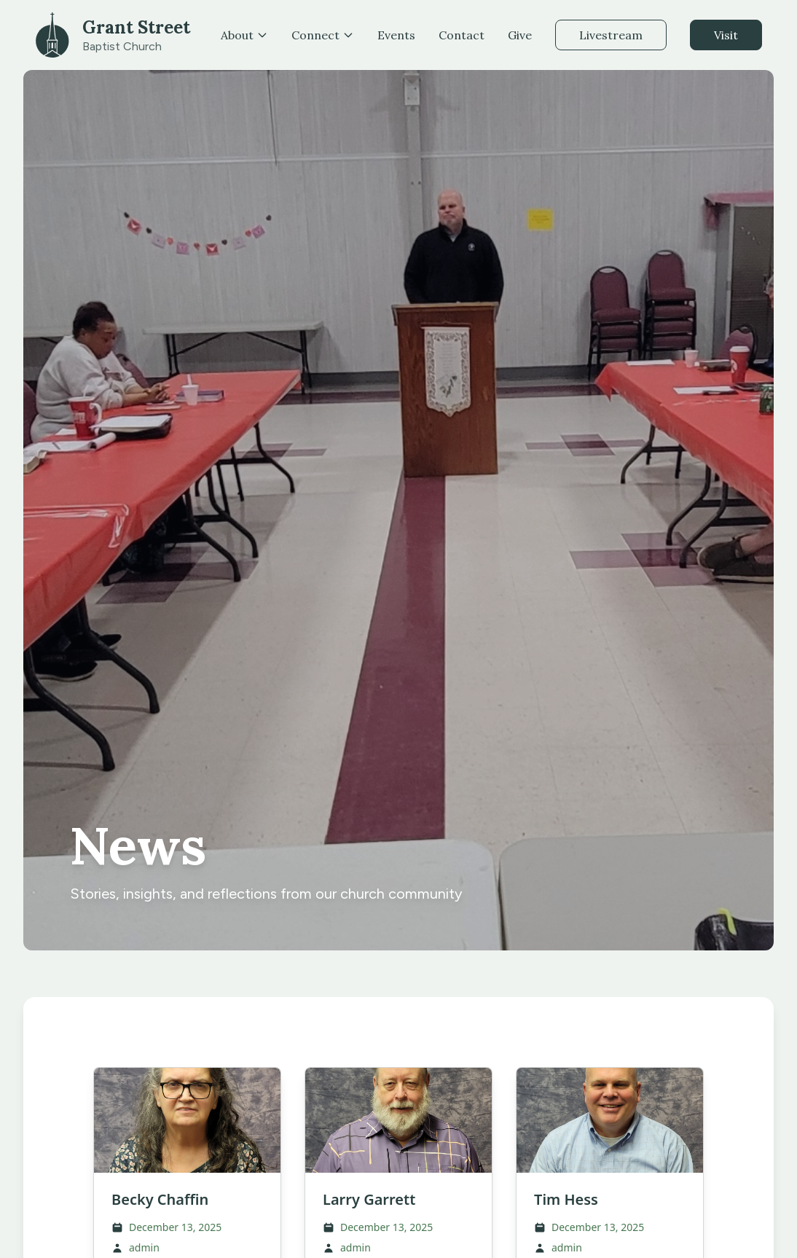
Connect (322, 35)
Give (520, 35)
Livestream (611, 35)
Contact (461, 35)
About (244, 35)
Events (396, 35)
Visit (726, 35)
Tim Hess (566, 1199)
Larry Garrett (369, 1199)
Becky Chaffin (159, 1199)
